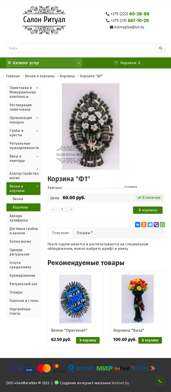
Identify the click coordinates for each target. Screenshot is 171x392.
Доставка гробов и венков (24, 231)
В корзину (148, 210)
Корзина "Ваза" (128, 330)
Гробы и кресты (16, 133)
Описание (60, 233)
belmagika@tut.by (129, 27)
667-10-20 (130, 20)
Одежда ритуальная (20, 252)
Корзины (67, 76)
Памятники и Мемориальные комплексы (23, 92)
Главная (13, 76)
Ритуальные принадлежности (24, 145)
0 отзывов (131, 186)
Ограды (16, 292)
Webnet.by (120, 383)
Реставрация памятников (21, 107)
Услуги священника (20, 265)
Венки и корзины (40, 76)
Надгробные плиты (20, 311)
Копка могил (20, 241)
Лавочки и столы (24, 301)
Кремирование (22, 275)
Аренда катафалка (19, 218)
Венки (18, 199)
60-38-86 (130, 14)
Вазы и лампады (17, 158)
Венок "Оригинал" (69, 330)
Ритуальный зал (23, 284)
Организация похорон (21, 120)
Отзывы (85, 232)
